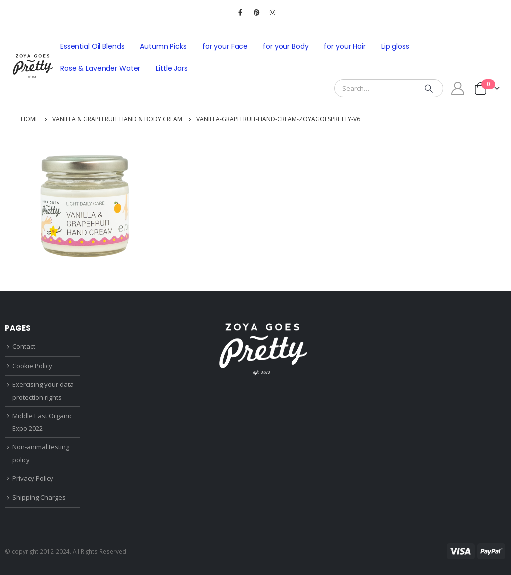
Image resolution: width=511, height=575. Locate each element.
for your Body (285, 46)
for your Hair (344, 46)
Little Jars (172, 68)
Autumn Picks (163, 46)
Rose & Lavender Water (100, 68)
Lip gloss (395, 46)
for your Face (225, 46)
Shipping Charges (39, 497)
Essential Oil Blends (92, 46)
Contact (23, 346)
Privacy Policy (32, 478)
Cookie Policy (32, 365)
